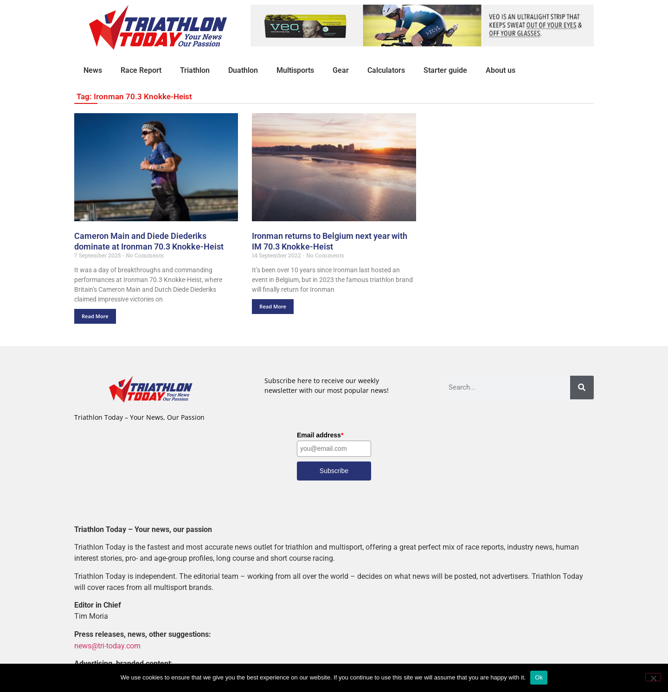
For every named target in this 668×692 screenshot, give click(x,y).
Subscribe (334, 470)
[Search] (582, 387)
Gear (341, 70)
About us (500, 70)
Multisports (295, 70)
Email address (320, 435)
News (93, 70)
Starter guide (445, 70)
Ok (539, 677)
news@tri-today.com (107, 645)
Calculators (386, 70)
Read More (95, 316)
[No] (653, 677)
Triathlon (195, 70)
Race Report (141, 70)
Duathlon (243, 70)
